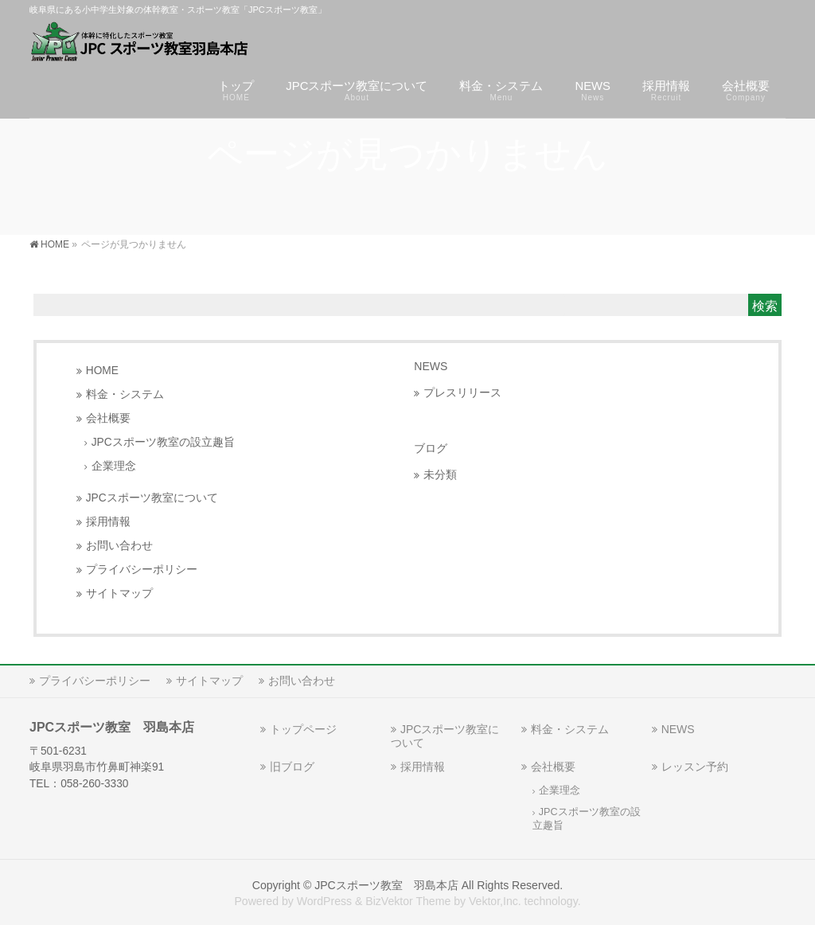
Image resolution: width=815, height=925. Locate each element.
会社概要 (108, 418)
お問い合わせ (119, 546)
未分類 (440, 475)
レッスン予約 (694, 766)
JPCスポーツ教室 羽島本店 (386, 885)
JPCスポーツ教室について (152, 498)
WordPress (324, 901)
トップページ (303, 729)
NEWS (430, 366)
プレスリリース (462, 393)
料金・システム (125, 394)
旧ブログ (292, 766)
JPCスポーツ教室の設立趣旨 (163, 442)
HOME (102, 371)
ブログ (430, 448)
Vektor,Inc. (495, 901)
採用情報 (108, 522)
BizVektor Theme (407, 901)
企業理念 (114, 466)
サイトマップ (119, 593)
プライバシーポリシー (141, 570)
